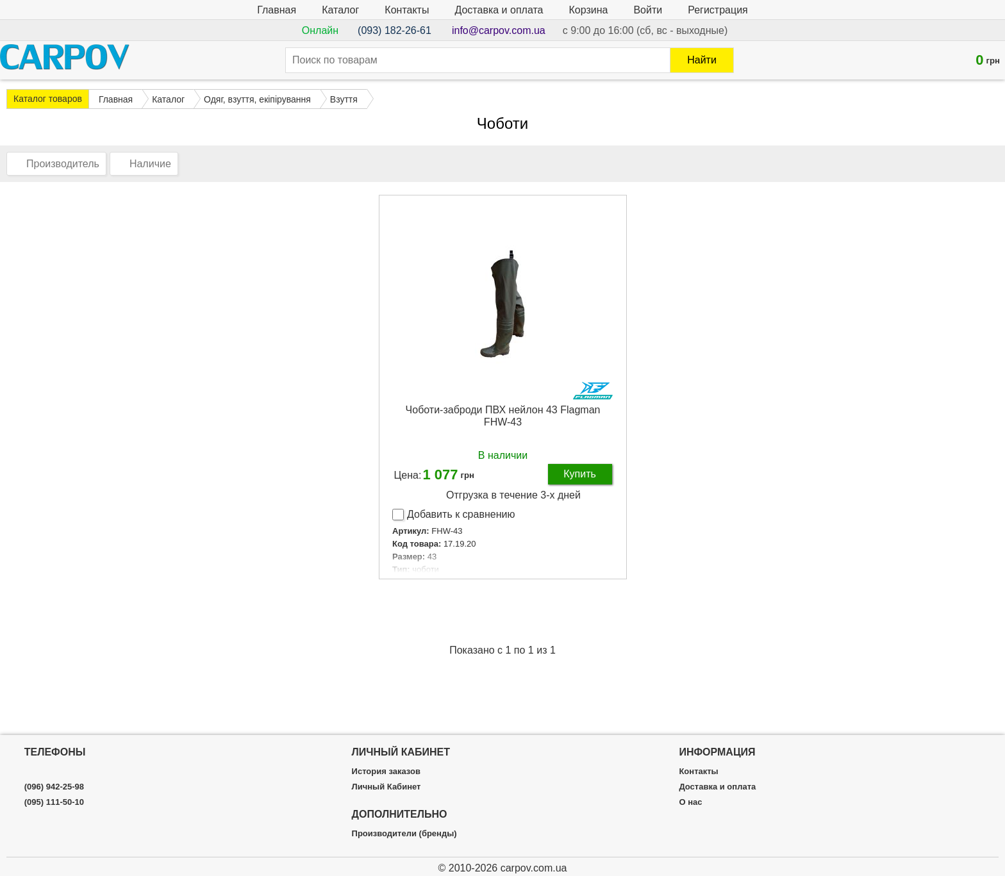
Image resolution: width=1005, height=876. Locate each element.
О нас (690, 802)
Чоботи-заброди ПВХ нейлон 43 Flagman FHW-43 (503, 415)
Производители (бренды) (404, 833)
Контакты (407, 9)
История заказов (386, 771)
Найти (702, 59)
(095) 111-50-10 (54, 802)
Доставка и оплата (498, 9)
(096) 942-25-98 (54, 786)
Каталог (340, 9)
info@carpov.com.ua (498, 30)
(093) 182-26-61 (394, 30)
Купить (579, 473)
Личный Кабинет (386, 786)
